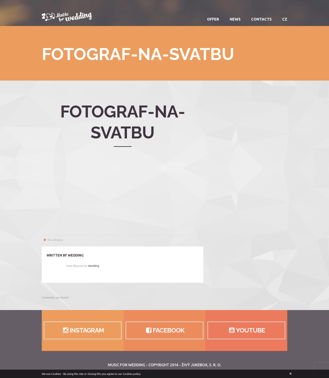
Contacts (261, 19)
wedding (76, 255)
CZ (284, 19)
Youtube (246, 330)
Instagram (82, 330)
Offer (213, 19)
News (235, 19)
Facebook (164, 330)
